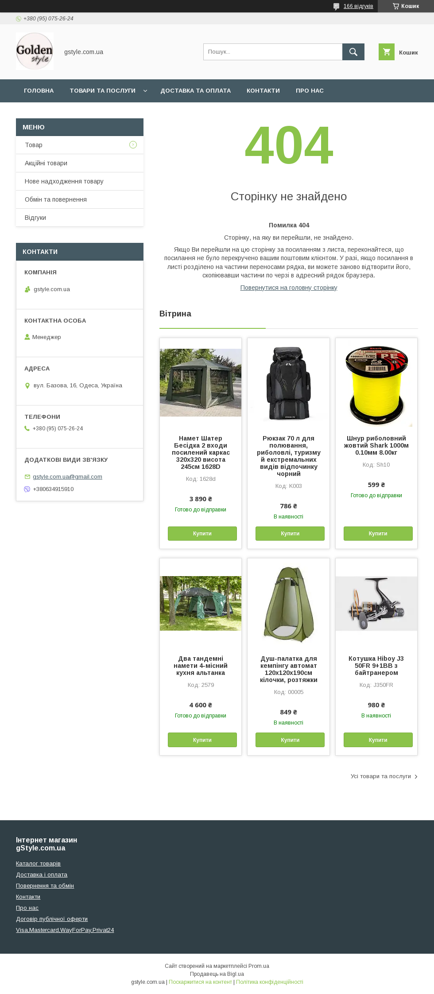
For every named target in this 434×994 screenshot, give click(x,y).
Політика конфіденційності (269, 982)
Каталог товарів (38, 863)
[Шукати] (353, 51)
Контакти (263, 90)
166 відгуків (358, 6)
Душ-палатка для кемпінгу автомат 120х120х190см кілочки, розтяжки (289, 669)
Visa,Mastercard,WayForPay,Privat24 (65, 930)
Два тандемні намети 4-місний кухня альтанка (201, 665)
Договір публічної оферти (52, 919)
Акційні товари (46, 163)
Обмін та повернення (56, 199)
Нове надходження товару (64, 181)
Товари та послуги (103, 90)
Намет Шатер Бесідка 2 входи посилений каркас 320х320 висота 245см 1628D (201, 452)
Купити (202, 533)
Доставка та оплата (195, 90)
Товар (34, 144)
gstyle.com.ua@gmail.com (67, 476)
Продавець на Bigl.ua (217, 974)
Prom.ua (258, 966)
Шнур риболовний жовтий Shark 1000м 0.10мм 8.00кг (376, 445)
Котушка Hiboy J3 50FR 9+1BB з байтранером (376, 665)
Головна (39, 90)
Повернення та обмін (45, 885)
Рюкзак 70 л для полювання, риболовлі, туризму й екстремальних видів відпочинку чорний (289, 456)
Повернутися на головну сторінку (288, 287)
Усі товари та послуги (381, 776)
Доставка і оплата (41, 874)
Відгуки (35, 217)
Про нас (310, 90)
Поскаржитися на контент (200, 982)
